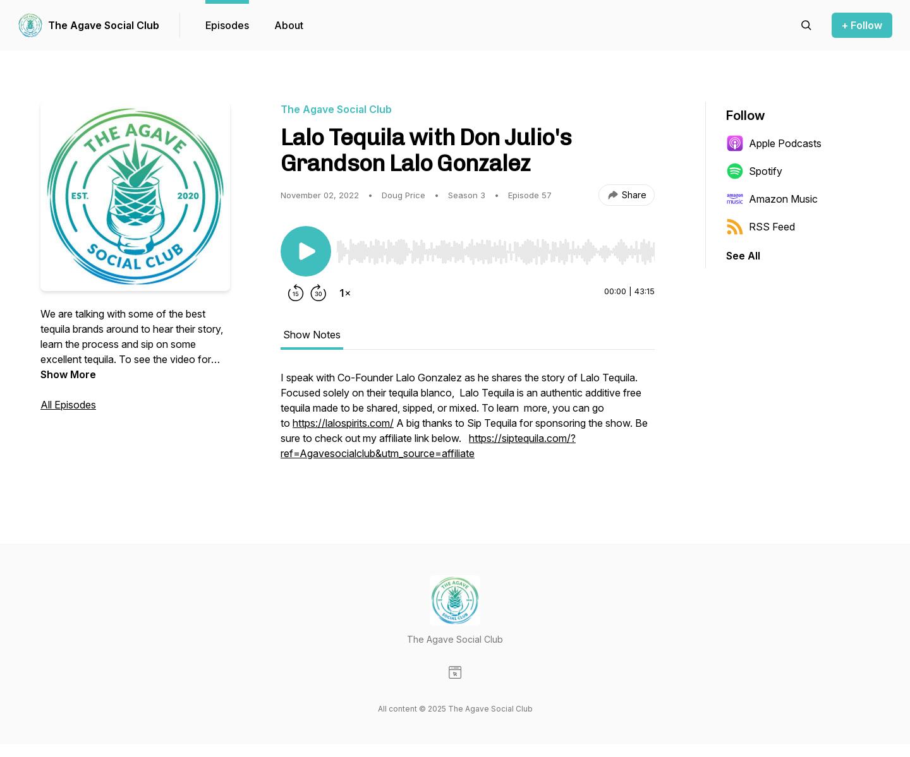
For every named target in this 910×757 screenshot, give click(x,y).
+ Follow (862, 25)
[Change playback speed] (345, 293)
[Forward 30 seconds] (318, 293)
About (288, 25)
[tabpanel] (468, 422)
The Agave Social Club (103, 25)
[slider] (495, 252)
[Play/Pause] (306, 251)
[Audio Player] (495, 248)
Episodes (227, 25)
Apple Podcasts (774, 143)
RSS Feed (760, 226)
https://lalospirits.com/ (343, 423)
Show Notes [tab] (312, 334)
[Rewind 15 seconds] (296, 293)
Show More (68, 374)
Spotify (754, 171)
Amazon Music (772, 199)
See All (743, 255)
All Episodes (68, 404)
